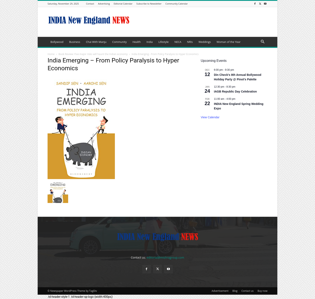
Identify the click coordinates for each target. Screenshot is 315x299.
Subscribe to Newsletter (148, 3)
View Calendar (210, 117)
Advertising (104, 3)
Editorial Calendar (123, 3)
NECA (177, 42)
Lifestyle (163, 42)
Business (74, 42)
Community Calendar (176, 3)
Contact (90, 3)
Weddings (204, 42)
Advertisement (220, 291)
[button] (262, 42)
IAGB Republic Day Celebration (235, 91)
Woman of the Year (228, 42)
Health (136, 42)
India (149, 42)
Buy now (262, 291)
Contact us (247, 291)
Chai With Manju (96, 42)
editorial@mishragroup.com (165, 257)
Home (51, 54)
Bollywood (56, 42)
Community (119, 42)
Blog (235, 291)
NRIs (190, 42)
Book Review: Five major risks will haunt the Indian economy (93, 54)
